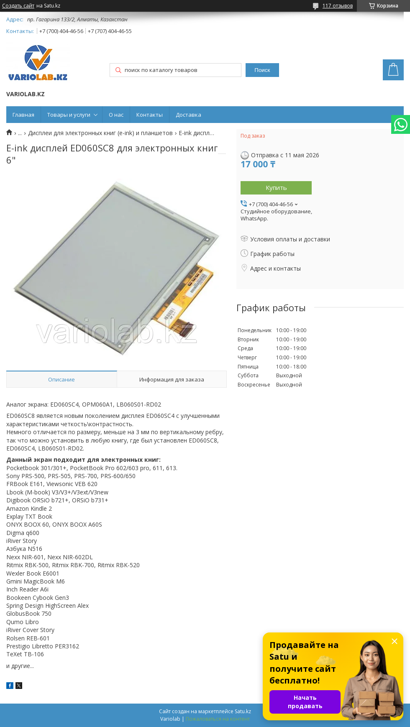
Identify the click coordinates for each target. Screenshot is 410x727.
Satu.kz (243, 711)
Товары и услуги (68, 114)
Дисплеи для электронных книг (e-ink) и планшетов (100, 133)
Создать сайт (18, 6)
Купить (276, 187)
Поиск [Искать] (262, 70)
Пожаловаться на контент (218, 718)
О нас (116, 114)
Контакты (149, 114)
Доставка (188, 114)
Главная (23, 114)
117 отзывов (338, 5)
